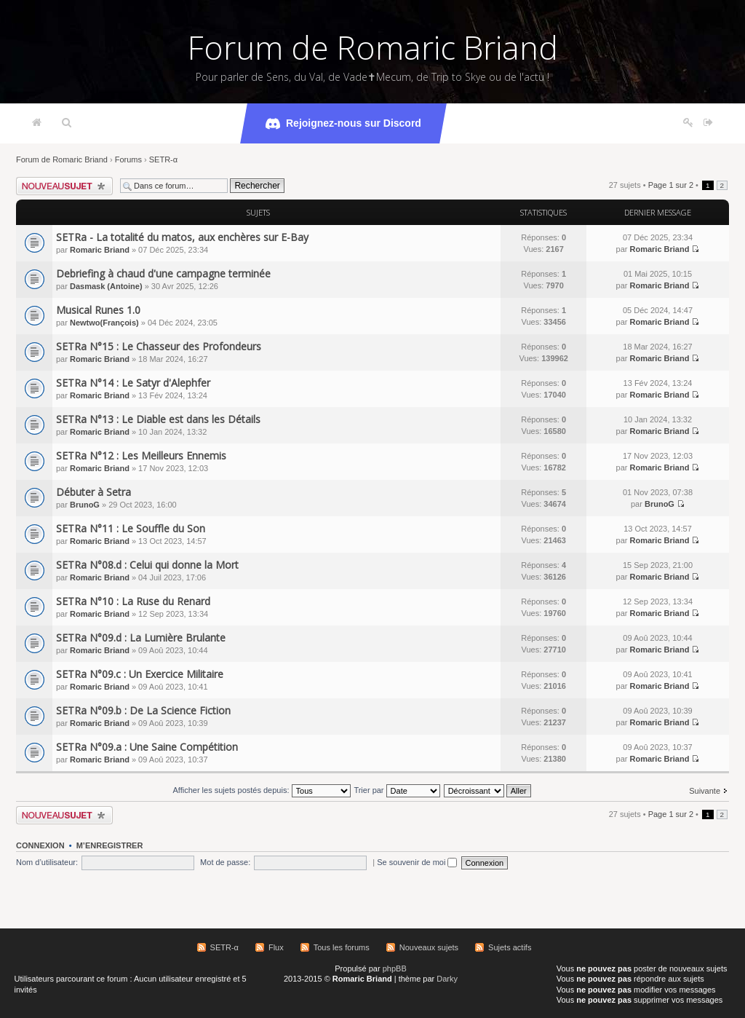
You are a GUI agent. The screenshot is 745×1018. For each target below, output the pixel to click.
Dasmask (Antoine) (106, 286)
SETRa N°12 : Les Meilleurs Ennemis (141, 455)
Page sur (670, 185)
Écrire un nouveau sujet (64, 186)
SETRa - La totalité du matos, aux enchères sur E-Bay (182, 237)
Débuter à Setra (93, 492)
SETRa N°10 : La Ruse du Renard (133, 601)
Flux (276, 947)
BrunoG (85, 504)
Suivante (704, 790)
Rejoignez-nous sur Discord (343, 124)
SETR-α (163, 159)
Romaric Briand (100, 249)
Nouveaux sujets (428, 947)
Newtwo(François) (104, 322)
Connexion (40, 845)
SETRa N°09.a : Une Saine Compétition (147, 747)
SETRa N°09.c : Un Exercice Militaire (139, 674)
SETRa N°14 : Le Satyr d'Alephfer (133, 383)
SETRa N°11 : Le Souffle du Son (130, 528)
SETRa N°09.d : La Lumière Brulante (141, 637)
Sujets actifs (509, 947)
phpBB (395, 968)
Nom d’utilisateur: (47, 862)
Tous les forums (342, 947)
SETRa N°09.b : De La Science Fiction (143, 710)
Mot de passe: (225, 862)
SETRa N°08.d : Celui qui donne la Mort (147, 565)
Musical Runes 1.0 (98, 310)
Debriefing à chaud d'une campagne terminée (163, 273)
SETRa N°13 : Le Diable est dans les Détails (158, 419)
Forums (128, 159)
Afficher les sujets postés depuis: (261, 790)
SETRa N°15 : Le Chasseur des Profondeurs (158, 346)
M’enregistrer (109, 845)
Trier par (396, 790)
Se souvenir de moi (417, 862)
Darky (447, 978)
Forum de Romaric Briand (373, 47)
